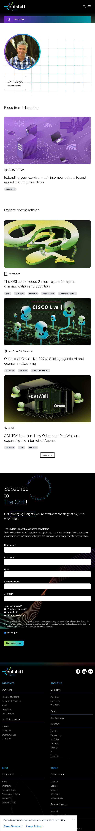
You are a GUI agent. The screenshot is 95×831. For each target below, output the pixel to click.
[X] (78, 671)
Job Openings (57, 718)
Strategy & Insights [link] (67, 293)
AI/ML (5, 705)
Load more (47, 455)
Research (6, 731)
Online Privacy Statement (14, 624)
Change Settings (33, 826)
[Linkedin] (84, 671)
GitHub (54, 748)
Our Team (55, 701)
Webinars (55, 794)
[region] (38, 823)
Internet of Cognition (11, 701)
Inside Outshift (9, 803)
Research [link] (33, 293)
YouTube (55, 739)
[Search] (8, 19)
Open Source (8, 714)
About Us (55, 697)
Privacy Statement (12, 826)
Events (54, 731)
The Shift (55, 705)
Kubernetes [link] (10, 189)
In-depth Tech (9, 790)
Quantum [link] (23, 370)
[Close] (73, 818)
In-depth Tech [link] (48, 293)
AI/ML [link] (8, 293)
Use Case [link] (32, 447)
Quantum (6, 709)
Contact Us (56, 735)
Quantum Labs (9, 735)
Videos (54, 790)
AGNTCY (6, 739)
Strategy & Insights (11, 794)
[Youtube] (90, 671)
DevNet (5, 727)
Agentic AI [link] (20, 293)
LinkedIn (55, 744)
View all (54, 782)
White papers (57, 798)
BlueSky (54, 756)
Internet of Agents (10, 697)
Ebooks (54, 786)
